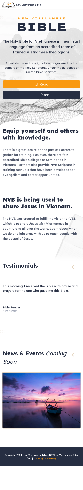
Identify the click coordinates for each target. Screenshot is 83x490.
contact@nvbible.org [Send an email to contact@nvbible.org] (44, 458)
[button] (41, 84)
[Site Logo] (21, 4)
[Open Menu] (79, 5)
